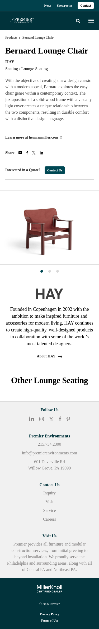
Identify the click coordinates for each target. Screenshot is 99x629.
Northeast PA (64, 569)
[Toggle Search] (78, 21)
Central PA (36, 569)
